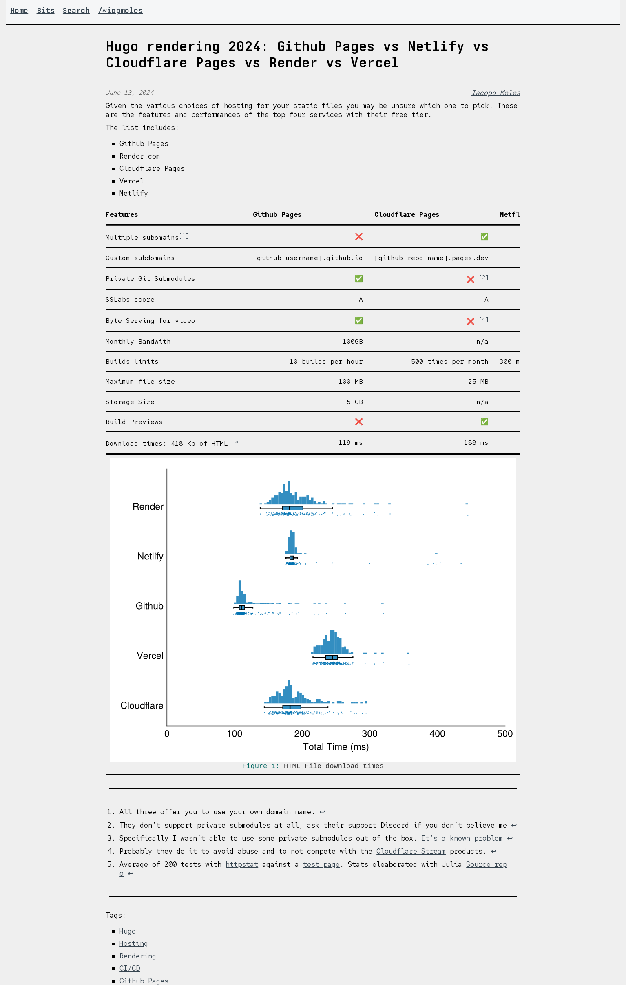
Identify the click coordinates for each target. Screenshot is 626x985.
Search (76, 10)
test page (321, 865)
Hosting (133, 945)
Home (19, 10)
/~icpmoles (120, 10)
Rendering (137, 957)
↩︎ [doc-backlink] (322, 813)
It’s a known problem (462, 839)
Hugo (127, 932)
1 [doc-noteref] (184, 235)
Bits (46, 10)
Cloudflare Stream (411, 852)
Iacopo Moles (495, 92)
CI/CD (129, 969)
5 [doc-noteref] (237, 441)
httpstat (242, 865)
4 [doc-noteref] (483, 319)
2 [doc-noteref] (483, 277)
